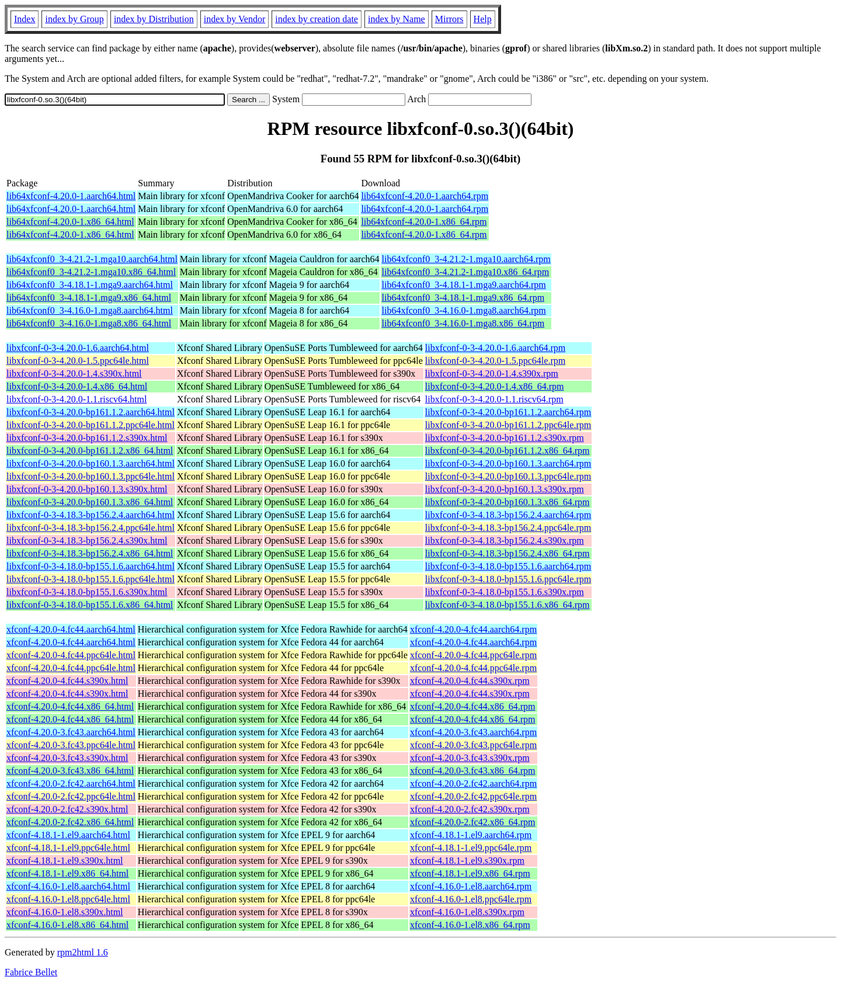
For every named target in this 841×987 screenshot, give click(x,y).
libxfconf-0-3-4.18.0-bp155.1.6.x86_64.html (89, 605)
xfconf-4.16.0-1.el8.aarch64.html (68, 886)
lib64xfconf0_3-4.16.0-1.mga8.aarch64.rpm (463, 310)
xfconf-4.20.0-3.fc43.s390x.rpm (470, 758)
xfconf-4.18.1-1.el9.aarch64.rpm (470, 835)
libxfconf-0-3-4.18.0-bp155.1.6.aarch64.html (90, 566)
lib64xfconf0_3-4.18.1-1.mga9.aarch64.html (89, 285)
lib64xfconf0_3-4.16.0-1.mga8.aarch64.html (89, 310)
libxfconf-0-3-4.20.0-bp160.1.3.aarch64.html (90, 463)
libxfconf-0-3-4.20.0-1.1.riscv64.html (76, 399)
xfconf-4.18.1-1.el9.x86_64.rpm (470, 873)
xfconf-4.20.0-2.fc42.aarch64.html (70, 783)
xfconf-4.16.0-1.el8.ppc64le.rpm (470, 899)
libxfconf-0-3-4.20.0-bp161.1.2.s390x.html (87, 438)
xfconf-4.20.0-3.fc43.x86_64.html (70, 771)
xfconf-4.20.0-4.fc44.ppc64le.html (70, 655)
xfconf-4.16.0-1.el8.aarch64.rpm (470, 886)
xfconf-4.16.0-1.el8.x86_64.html (67, 925)
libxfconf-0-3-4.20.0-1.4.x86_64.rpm (494, 386)
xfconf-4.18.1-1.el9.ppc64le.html (68, 848)
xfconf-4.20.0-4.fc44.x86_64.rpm (473, 706)
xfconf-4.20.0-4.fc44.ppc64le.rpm (473, 655)
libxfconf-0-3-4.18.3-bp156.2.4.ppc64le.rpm (508, 528)
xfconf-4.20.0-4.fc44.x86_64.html (70, 706)
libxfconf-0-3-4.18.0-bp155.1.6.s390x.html (87, 592)
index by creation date (316, 19)
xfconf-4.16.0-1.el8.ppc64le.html (68, 899)
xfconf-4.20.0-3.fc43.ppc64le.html (70, 745)
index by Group (74, 19)
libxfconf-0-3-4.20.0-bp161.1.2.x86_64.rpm (507, 451)
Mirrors (449, 19)
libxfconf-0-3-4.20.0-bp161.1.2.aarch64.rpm (508, 412)
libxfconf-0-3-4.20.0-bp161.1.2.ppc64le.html (90, 425)
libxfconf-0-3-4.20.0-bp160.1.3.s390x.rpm (504, 489)
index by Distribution (154, 19)
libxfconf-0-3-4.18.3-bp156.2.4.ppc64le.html (90, 528)
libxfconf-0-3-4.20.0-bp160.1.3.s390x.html (87, 489)
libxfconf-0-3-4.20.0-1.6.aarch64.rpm (495, 348)
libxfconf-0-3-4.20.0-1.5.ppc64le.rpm (495, 361)
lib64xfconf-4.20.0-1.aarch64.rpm (424, 196)
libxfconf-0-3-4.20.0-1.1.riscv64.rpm (494, 399)
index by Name (396, 19)
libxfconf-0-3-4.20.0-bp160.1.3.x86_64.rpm (507, 502)
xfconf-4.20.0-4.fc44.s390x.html (67, 681)
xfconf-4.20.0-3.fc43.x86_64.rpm (473, 771)
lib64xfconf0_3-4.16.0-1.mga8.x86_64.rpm (462, 323)
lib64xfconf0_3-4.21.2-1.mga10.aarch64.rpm (465, 259)
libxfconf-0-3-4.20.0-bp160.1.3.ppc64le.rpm (508, 476)
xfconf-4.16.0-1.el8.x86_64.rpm (470, 925)
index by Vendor (234, 19)
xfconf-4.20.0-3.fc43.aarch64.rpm (473, 732)
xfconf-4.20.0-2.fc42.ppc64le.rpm (473, 796)
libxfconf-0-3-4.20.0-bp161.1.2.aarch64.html (90, 412)
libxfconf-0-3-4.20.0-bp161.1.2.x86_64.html (89, 451)
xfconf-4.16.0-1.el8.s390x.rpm (467, 912)
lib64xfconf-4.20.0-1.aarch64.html (70, 196)
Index (24, 19)
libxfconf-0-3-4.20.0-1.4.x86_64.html (76, 386)
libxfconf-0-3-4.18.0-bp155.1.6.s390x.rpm (504, 592)
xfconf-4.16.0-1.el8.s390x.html (64, 912)
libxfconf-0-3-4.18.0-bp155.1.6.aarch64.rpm (508, 566)
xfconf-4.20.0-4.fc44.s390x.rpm (470, 681)
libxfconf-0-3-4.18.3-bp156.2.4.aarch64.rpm (508, 515)
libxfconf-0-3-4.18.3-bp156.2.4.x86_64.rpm (507, 553)
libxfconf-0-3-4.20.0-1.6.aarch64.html (77, 348)
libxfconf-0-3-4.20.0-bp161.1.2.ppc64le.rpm (508, 425)
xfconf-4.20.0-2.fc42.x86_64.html (70, 822)
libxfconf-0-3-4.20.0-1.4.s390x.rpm (491, 373)
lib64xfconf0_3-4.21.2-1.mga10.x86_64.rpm (465, 272)
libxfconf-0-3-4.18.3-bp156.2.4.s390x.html (87, 540)
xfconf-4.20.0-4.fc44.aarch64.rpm (473, 629)
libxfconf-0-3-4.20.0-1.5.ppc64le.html (77, 361)
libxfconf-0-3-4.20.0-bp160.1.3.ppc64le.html (90, 476)
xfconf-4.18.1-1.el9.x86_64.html (67, 873)
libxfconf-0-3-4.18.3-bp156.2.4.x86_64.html (89, 553)
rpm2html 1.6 (82, 952)
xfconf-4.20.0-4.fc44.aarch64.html (70, 629)
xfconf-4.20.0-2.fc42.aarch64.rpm (473, 783)
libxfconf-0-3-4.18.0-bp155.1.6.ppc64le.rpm (508, 579)
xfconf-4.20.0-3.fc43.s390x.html (67, 758)
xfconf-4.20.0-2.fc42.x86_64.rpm (473, 822)
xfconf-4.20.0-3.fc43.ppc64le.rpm (473, 745)
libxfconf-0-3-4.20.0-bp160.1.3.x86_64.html (89, 502)
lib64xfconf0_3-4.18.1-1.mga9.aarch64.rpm (463, 285)
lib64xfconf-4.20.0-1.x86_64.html (70, 222)
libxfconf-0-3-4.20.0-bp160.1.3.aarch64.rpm (508, 463)
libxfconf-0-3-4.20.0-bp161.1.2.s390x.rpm (504, 438)
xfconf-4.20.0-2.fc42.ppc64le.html (70, 796)
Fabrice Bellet (31, 972)
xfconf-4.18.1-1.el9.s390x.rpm (467, 861)
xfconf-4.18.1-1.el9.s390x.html (64, 861)
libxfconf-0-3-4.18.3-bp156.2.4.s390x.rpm (504, 540)
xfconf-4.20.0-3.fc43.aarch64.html (70, 732)
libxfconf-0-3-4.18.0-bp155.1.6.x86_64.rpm (507, 605)
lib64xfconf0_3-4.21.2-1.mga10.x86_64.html (91, 272)
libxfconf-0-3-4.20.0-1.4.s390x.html (74, 373)
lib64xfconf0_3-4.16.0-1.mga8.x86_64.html (88, 323)
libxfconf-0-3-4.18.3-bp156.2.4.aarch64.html (90, 515)
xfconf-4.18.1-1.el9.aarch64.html (68, 835)
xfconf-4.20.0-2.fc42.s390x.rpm (470, 809)
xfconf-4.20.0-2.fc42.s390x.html (67, 809)
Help (483, 19)
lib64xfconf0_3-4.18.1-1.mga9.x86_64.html (88, 298)
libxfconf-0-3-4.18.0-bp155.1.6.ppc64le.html (90, 579)
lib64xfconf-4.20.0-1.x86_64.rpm (423, 222)
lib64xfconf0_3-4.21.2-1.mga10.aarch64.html (92, 259)
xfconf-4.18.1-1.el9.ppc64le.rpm (470, 848)
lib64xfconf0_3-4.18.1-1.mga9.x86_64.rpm (462, 298)
